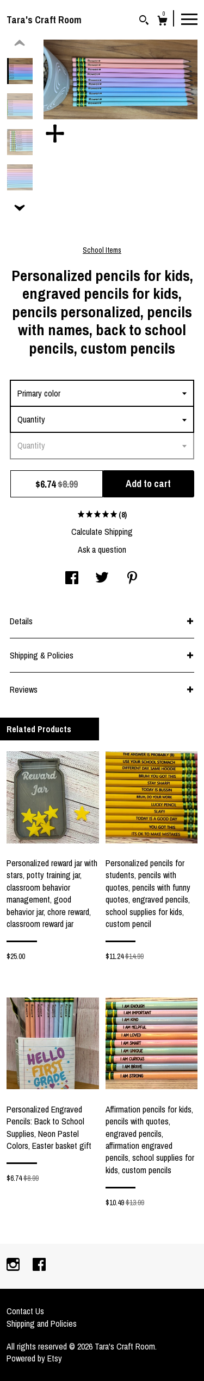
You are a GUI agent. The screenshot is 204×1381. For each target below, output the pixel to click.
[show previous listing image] (19, 43)
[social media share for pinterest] (132, 579)
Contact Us (25, 1311)
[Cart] (162, 22)
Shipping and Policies (42, 1323)
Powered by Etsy (34, 1358)
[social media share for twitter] (102, 579)
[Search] (144, 21)
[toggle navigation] (189, 18)
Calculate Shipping (102, 532)
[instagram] (14, 1265)
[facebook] (39, 1265)
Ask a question (102, 549)
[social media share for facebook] (71, 579)
